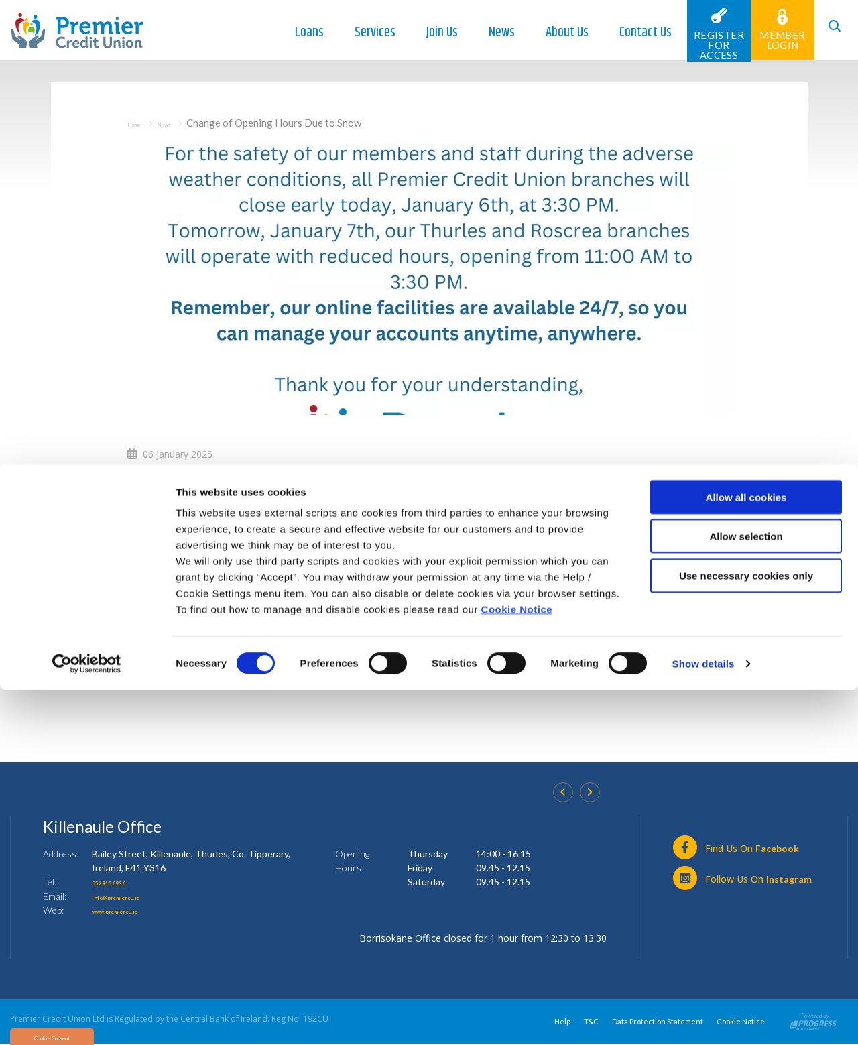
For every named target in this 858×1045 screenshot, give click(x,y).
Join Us (425, 32)
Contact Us (629, 32)
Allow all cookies (746, 852)
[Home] (77, 29)
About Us (550, 32)
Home (140, 123)
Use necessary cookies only (746, 930)
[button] (828, 30)
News (485, 32)
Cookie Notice (517, 964)
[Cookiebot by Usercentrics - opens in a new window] (86, 1019)
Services (358, 32)
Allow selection (745, 892)
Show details (703, 1018)
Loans (292, 32)
